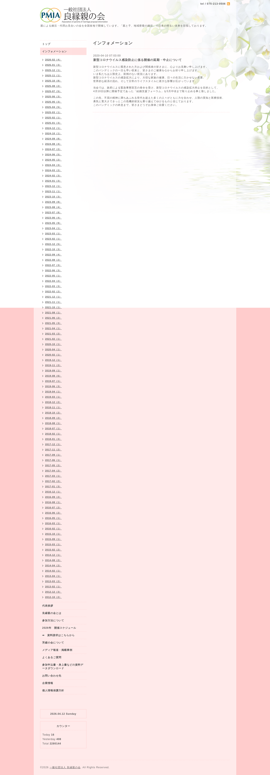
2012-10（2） (53, 597)
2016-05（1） (53, 518)
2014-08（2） (53, 560)
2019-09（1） (53, 370)
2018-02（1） (53, 433)
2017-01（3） (53, 486)
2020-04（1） (53, 349)
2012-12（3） (53, 592)
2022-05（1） (53, 275)
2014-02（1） (53, 570)
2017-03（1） (53, 476)
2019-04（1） (53, 391)
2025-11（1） (53, 75)
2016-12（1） (53, 491)
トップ (46, 44)
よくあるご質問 (51, 657)
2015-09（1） (53, 539)
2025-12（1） (53, 70)
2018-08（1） (53, 423)
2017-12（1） (53, 444)
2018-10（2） (53, 412)
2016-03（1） (53, 523)
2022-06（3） (53, 270)
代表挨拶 (47, 605)
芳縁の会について (53, 642)
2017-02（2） (53, 481)
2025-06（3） (53, 96)
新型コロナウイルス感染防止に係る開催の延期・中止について (137, 60)
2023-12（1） (53, 186)
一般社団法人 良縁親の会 (65, 767)
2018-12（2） (53, 402)
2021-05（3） (53, 323)
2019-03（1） (53, 397)
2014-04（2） (53, 565)
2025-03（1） (53, 112)
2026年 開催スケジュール (59, 627)
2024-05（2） (53, 159)
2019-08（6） (53, 376)
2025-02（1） (53, 117)
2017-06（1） (53, 460)
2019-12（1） (53, 360)
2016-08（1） (53, 502)
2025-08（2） (53, 86)
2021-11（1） (53, 302)
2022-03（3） (53, 286)
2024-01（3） (53, 181)
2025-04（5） (53, 107)
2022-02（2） (53, 291)
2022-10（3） (53, 249)
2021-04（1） (53, 328)
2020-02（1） (53, 354)
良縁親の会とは (51, 613)
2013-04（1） (53, 576)
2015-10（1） (53, 534)
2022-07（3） (53, 265)
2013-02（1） (53, 586)
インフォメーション (54, 51)
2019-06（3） (53, 386)
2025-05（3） (53, 102)
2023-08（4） (53, 207)
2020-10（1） (53, 344)
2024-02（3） (53, 175)
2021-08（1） (53, 312)
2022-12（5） (53, 244)
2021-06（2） (53, 318)
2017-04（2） (53, 470)
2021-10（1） (53, 307)
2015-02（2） (53, 549)
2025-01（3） (53, 123)
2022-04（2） (53, 281)
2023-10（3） (53, 196)
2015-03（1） (53, 544)
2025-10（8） (53, 80)
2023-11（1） (53, 191)
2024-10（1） (53, 133)
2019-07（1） (53, 381)
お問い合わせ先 (51, 675)
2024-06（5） (53, 154)
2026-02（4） (53, 59)
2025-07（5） (53, 91)
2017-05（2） (53, 465)
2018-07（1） (53, 428)
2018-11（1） (53, 407)
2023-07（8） (53, 212)
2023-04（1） (53, 228)
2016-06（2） (53, 513)
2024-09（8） (53, 138)
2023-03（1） (53, 233)
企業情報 (47, 683)
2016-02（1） (53, 528)
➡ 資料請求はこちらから (58, 635)
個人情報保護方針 (53, 690)
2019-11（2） (53, 365)
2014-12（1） (53, 555)
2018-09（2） (53, 418)
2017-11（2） (53, 449)
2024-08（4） (53, 144)
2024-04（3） (53, 165)
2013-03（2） (53, 581)
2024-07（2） (53, 149)
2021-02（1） (53, 339)
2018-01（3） (53, 439)
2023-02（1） (53, 239)
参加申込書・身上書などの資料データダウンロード (62, 666)
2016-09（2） (53, 497)
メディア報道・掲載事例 (57, 650)
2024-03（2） (53, 170)
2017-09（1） (53, 455)
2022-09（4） (53, 254)
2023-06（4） (53, 217)
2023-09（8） (53, 202)
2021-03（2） (53, 333)
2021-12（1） (53, 296)
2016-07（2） (53, 507)
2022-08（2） (53, 260)
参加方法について (53, 620)
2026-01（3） (53, 65)
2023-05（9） (53, 223)
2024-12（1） (53, 128)
